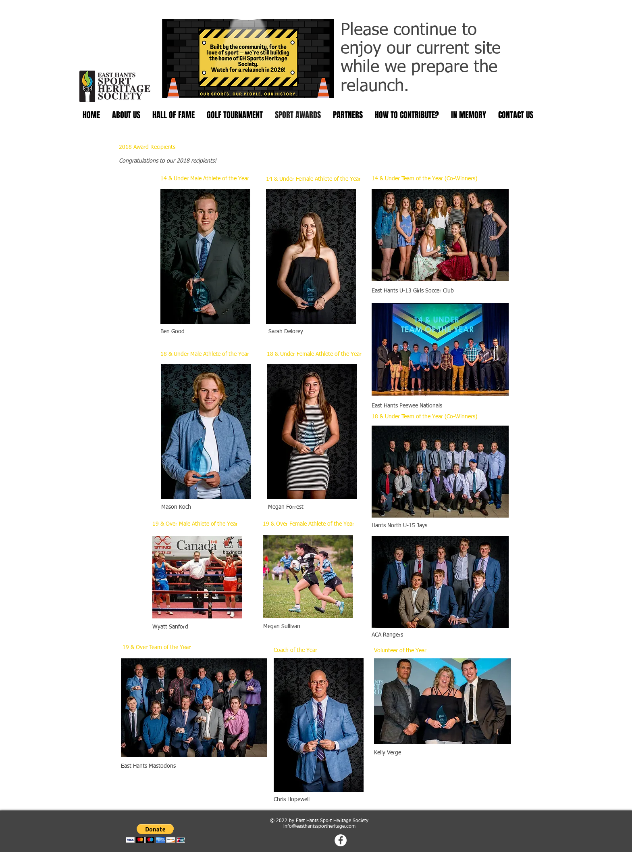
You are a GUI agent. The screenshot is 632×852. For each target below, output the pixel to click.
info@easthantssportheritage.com (319, 826)
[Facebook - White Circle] (341, 840)
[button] (155, 833)
